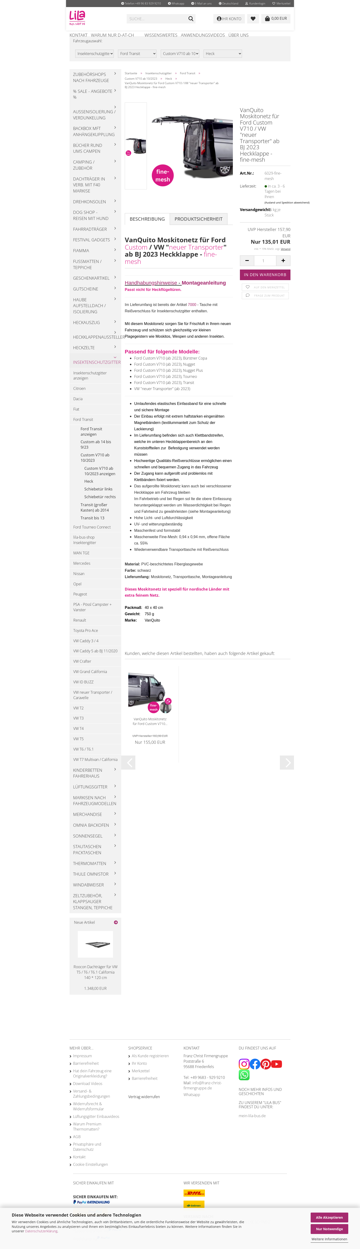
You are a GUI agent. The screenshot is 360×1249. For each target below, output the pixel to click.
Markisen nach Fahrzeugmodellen (94, 810)
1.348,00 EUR (95, 998)
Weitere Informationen (329, 1239)
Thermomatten (89, 873)
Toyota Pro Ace (85, 640)
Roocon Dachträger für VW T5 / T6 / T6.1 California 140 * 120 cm (95, 982)
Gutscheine (85, 299)
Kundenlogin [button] (255, 3)
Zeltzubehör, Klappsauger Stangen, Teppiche (93, 911)
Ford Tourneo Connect (92, 537)
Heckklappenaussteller (97, 347)
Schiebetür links (98, 499)
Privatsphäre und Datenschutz (87, 1157)
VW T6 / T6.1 (83, 759)
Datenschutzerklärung (41, 1231)
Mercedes (81, 573)
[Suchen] (191, 19)
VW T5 (78, 749)
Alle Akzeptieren (329, 1217)
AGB (77, 1146)
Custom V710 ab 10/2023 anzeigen (99, 481)
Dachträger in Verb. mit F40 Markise (89, 195)
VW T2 (78, 717)
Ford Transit (83, 429)
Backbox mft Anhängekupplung (94, 141)
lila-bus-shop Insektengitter (84, 550)
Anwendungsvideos (203, 35)
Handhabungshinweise (151, 293)
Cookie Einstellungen (90, 1174)
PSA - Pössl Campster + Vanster (92, 617)
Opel (77, 593)
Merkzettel (281, 3)
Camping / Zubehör (83, 175)
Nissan (78, 583)
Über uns (238, 35)
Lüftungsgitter (90, 797)
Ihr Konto (139, 1073)
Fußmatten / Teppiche (87, 274)
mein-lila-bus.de (252, 1125)
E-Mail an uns (201, 3)
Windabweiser (88, 895)
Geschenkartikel (91, 288)
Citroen (79, 398)
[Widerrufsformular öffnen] (144, 1106)
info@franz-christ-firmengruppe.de (203, 1095)
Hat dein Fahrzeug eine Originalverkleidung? (92, 1083)
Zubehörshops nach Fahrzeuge (91, 87)
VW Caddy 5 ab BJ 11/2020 (95, 661)
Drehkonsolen (89, 211)
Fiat (76, 419)
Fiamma (81, 260)
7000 (192, 315)
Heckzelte (84, 357)
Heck (88, 491)
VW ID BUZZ (83, 692)
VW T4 (78, 738)
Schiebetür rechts (100, 506)
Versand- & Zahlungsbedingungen (91, 1104)
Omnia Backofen (91, 835)
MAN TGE (81, 563)
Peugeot (80, 604)
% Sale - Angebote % (92, 104)
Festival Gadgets (91, 250)
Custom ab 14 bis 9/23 (96, 454)
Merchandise (87, 824)
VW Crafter (82, 671)
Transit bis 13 (92, 527)
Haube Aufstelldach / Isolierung (89, 315)
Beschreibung (147, 229)
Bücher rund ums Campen (87, 158)
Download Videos (87, 1093)
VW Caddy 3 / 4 (85, 650)
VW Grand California (90, 681)
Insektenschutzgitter (97, 372)
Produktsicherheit (199, 229)
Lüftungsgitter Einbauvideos (96, 1126)
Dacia (77, 408)
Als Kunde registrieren (150, 1066)
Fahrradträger (90, 239)
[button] (228, 3)
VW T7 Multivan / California (95, 769)
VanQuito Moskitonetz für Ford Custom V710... (150, 731)
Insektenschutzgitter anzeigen (90, 385)
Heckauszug (86, 332)
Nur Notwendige (329, 1229)
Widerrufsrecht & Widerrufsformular (88, 1116)
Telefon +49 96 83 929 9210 (141, 3)
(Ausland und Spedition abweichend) (287, 212)
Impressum (82, 1066)
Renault (79, 630)
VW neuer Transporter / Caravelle (92, 705)
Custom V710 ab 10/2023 (95, 467)
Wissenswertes (161, 35)
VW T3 (78, 728)
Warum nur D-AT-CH (112, 35)
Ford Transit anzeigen (91, 441)
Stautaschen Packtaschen (87, 859)
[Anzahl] (265, 271)
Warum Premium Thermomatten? (87, 1137)
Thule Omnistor (91, 884)
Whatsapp (176, 3)
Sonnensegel (87, 846)
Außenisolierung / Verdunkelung (94, 125)
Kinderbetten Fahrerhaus (87, 783)
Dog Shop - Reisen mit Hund (91, 225)
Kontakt (78, 35)
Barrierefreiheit (86, 1073)
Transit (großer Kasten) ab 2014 (95, 517)
